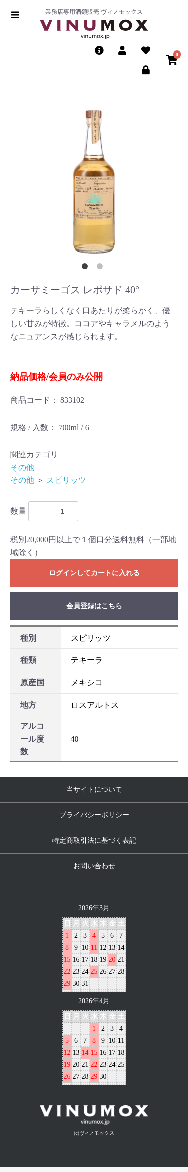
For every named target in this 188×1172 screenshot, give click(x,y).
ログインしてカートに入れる (94, 573)
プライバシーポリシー (94, 815)
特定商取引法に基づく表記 (94, 840)
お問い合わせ (94, 866)
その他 (22, 467)
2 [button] (102, 268)
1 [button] (87, 268)
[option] (94, 182)
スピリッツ (66, 480)
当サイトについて (94, 789)
